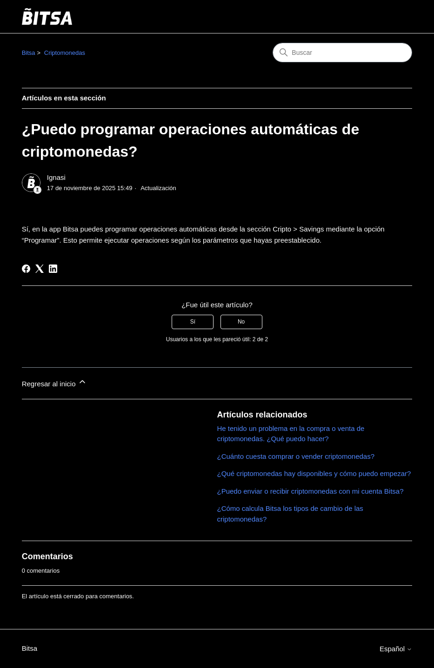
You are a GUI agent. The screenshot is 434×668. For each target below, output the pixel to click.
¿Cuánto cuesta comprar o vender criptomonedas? (296, 456)
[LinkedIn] (53, 269)
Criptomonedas (64, 52)
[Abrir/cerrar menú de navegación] (395, 16)
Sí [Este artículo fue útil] (192, 321)
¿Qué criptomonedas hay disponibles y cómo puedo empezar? (314, 473)
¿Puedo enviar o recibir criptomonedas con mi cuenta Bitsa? (310, 491)
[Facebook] (26, 269)
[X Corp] (39, 269)
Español (396, 649)
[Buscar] (342, 52)
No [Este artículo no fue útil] (241, 321)
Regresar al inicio (54, 382)
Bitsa (28, 52)
